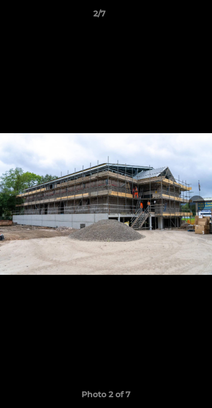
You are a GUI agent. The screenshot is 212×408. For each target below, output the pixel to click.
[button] (171, 16)
